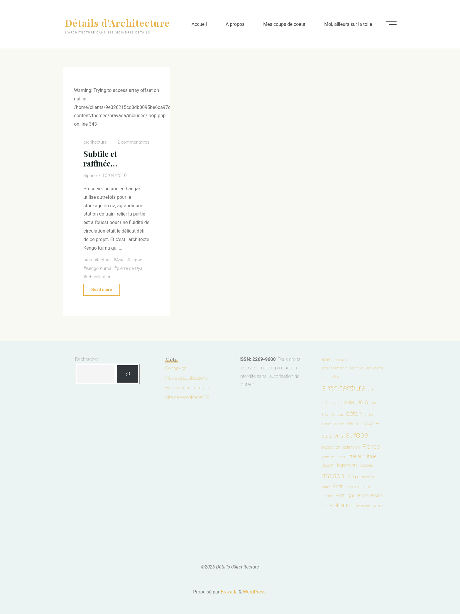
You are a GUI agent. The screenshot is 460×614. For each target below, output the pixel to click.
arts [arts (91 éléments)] (337, 402)
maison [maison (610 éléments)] (333, 476)
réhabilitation (99, 277)
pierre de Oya (131, 268)
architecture (96, 142)
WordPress (254, 592)
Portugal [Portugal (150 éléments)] (344, 495)
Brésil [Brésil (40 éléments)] (325, 415)
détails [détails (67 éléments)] (352, 423)
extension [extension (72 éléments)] (351, 447)
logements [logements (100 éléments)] (347, 465)
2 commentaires (132, 142)
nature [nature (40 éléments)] (326, 487)
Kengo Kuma (99, 268)
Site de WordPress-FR (187, 397)
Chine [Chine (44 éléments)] (368, 415)
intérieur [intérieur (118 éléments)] (356, 456)
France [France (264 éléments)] (371, 446)
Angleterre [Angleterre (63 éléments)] (374, 368)
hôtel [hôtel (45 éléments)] (341, 457)
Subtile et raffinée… (101, 158)
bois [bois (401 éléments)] (362, 402)
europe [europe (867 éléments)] (357, 434)
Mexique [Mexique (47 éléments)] (353, 477)
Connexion (176, 368)
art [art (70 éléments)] (370, 389)
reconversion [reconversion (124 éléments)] (369, 495)
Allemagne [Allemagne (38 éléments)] (341, 360)
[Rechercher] (127, 374)
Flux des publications (186, 378)
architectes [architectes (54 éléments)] (330, 376)
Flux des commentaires (189, 388)
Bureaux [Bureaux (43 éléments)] (338, 415)
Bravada (228, 592)
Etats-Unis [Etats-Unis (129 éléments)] (332, 436)
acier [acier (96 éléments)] (326, 359)
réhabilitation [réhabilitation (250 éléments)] (338, 505)
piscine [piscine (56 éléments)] (327, 496)
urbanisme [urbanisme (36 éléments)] (363, 506)
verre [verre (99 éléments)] (378, 505)
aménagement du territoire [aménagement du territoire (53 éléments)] (342, 368)
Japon (138, 260)
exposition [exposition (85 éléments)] (331, 447)
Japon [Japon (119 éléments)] (328, 465)
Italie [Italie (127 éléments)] (371, 456)
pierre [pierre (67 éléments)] (366, 486)
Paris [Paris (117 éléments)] (338, 486)
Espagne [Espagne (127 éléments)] (370, 423)
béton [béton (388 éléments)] (354, 413)
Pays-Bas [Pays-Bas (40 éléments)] (352, 487)
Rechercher (86, 359)
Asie (121, 260)
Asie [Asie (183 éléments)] (349, 402)
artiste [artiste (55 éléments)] (327, 403)
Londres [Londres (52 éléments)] (366, 465)
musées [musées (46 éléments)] (368, 477)
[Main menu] (389, 24)
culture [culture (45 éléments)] (327, 424)
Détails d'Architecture (119, 22)
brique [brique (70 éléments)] (376, 402)
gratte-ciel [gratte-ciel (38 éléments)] (328, 457)
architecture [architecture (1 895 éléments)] (344, 388)
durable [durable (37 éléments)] (339, 424)
